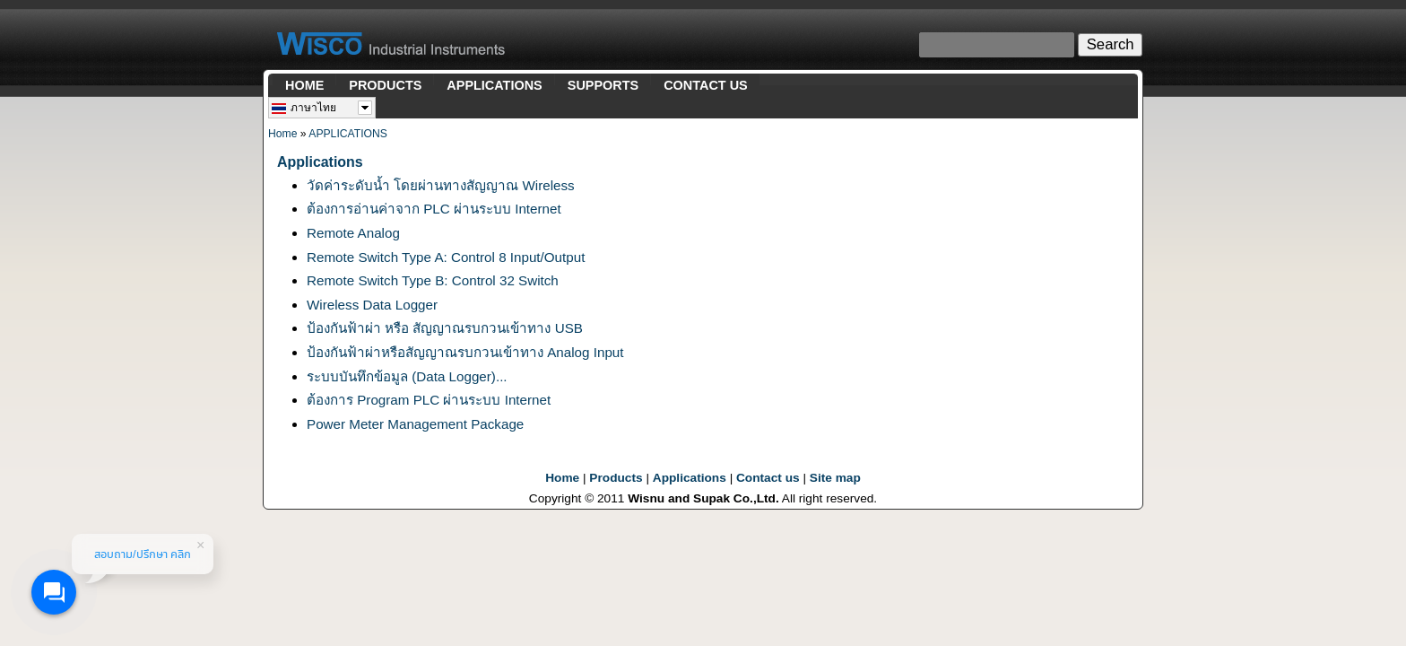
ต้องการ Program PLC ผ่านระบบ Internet (429, 399)
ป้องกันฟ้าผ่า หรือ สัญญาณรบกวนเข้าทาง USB (445, 328)
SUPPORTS (603, 85)
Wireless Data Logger (372, 304)
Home (282, 133)
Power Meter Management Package (415, 424)
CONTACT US (706, 85)
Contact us (768, 477)
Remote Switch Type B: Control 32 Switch (433, 280)
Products (615, 477)
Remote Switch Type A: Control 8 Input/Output (446, 257)
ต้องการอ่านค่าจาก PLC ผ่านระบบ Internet (434, 208)
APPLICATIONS (494, 85)
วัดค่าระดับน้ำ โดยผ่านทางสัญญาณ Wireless (441, 185)
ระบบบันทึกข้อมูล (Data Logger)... (407, 376)
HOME (304, 85)
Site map (835, 477)
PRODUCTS (385, 85)
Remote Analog (353, 232)
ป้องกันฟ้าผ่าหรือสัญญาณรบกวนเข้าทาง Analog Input (465, 352)
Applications (689, 477)
